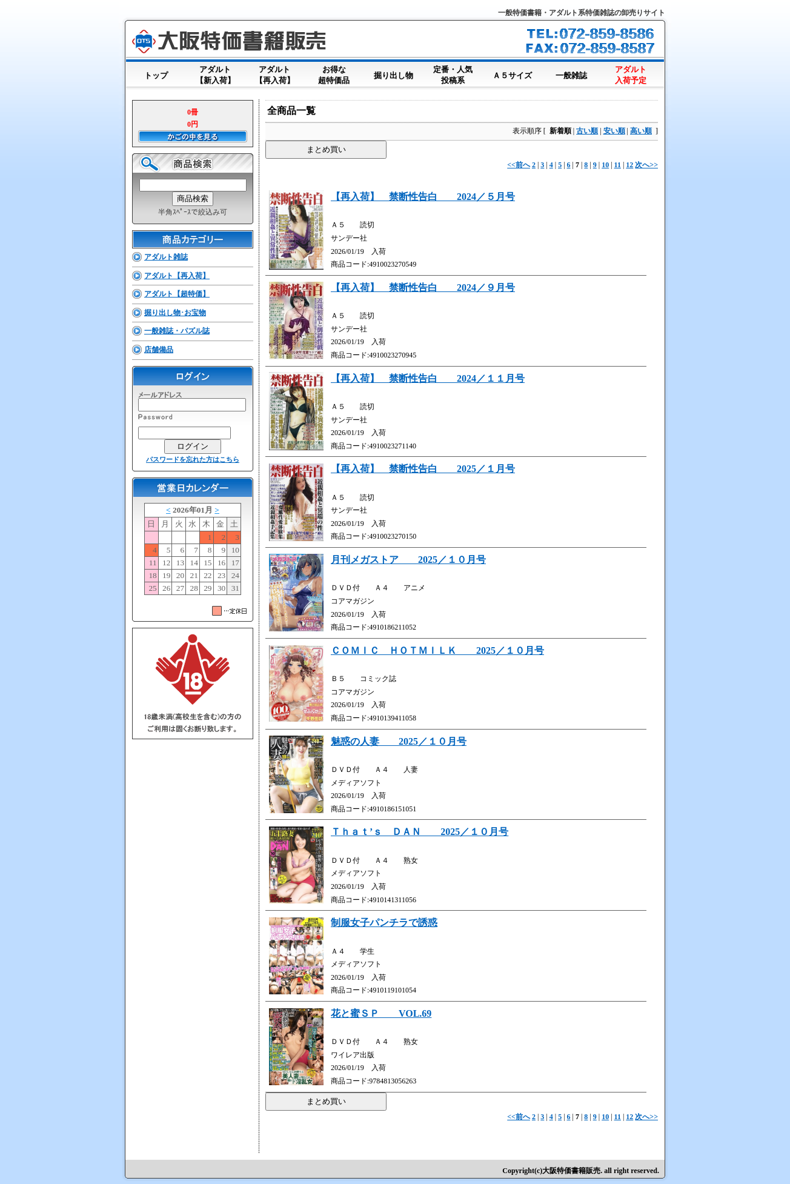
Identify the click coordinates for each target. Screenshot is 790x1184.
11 (617, 165)
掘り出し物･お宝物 (175, 312)
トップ (155, 73)
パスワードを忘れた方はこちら (192, 459)
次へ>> (646, 165)
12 (629, 165)
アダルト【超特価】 (177, 294)
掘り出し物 (393, 73)
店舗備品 (158, 349)
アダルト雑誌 (166, 257)
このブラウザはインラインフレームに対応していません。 (192, 551)
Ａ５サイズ (512, 73)
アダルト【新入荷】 (215, 76)
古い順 (587, 131)
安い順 (614, 131)
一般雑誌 (571, 73)
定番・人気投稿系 (452, 76)
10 (605, 165)
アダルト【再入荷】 (274, 76)
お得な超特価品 (333, 76)
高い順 (641, 131)
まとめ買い (326, 149)
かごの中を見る (192, 136)
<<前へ (518, 165)
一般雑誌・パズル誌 (177, 331)
